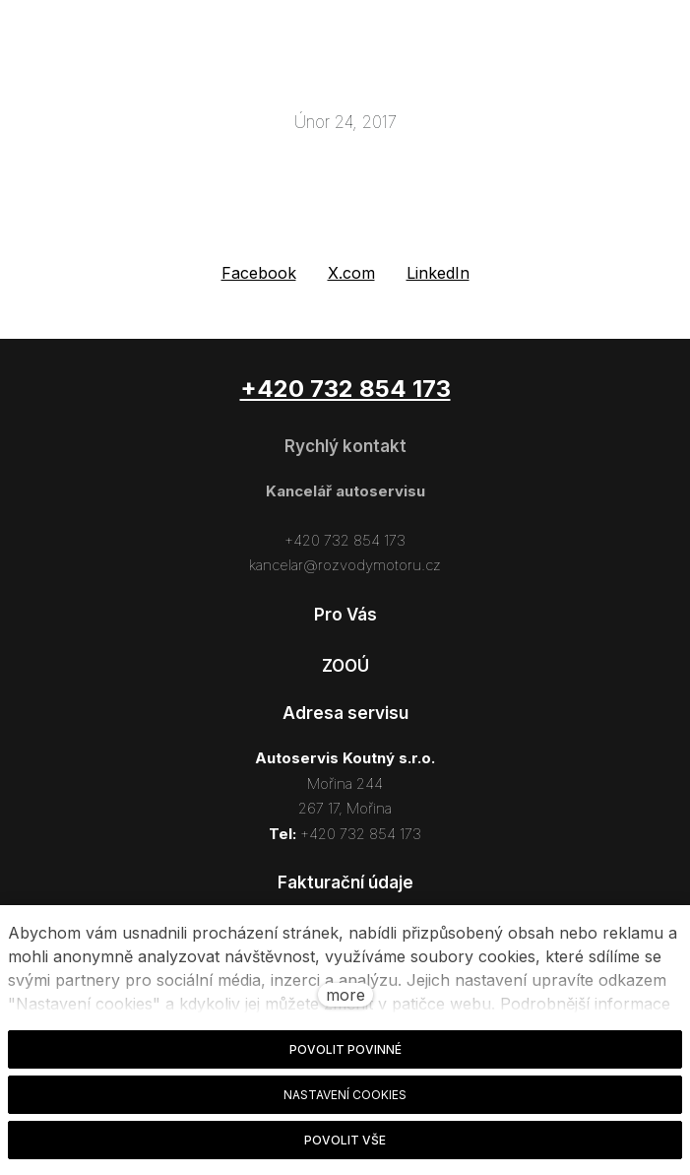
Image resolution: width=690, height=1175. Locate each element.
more (345, 995)
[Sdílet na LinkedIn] (438, 273)
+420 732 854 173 (345, 540)
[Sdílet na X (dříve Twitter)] (351, 273)
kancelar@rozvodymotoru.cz (345, 564)
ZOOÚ (345, 666)
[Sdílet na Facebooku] (258, 273)
